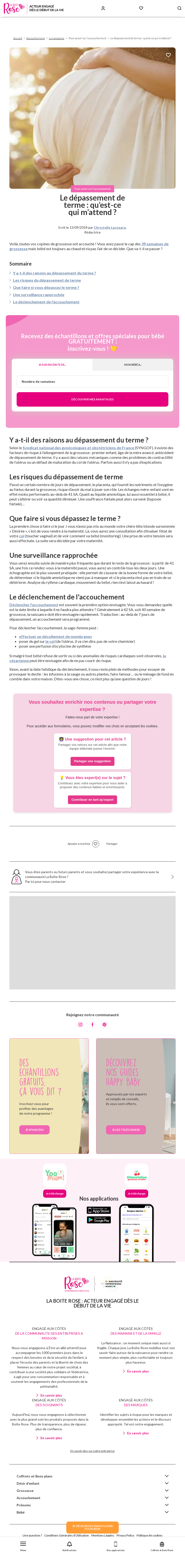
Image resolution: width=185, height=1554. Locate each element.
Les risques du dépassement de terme (47, 280)
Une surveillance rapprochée (38, 294)
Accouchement (35, 38)
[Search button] (179, 8)
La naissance (56, 38)
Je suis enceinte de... (52, 364)
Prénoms (24, 1505)
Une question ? (32, 1535)
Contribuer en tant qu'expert (92, 799)
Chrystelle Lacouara (110, 227)
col (21, 535)
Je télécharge (55, 1193)
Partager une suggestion (92, 761)
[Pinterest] (104, 1024)
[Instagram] (80, 1024)
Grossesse (25, 1491)
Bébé (21, 1512)
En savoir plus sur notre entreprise (92, 1451)
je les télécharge (126, 1129)
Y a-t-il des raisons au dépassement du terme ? (54, 273)
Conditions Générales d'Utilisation (66, 1535)
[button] (23, 1545)
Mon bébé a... (133, 364)
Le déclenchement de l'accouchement (46, 301)
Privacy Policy (125, 1535)
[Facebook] (92, 1024)
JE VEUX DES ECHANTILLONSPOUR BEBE (92, 1527)
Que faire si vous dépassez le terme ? (46, 287)
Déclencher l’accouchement (33, 604)
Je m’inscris (34, 1129)
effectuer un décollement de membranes (55, 636)
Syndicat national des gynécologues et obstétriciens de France (78, 447)
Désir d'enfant (28, 1483)
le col (50, 641)
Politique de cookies (150, 1535)
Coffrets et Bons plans (35, 1476)
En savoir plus (51, 1395)
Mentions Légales (102, 1535)
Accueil (17, 38)
